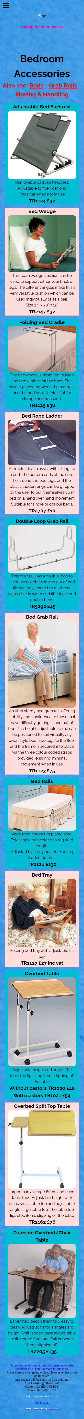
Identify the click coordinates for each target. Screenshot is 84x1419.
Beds (36, 85)
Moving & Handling (42, 94)
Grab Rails (63, 85)
